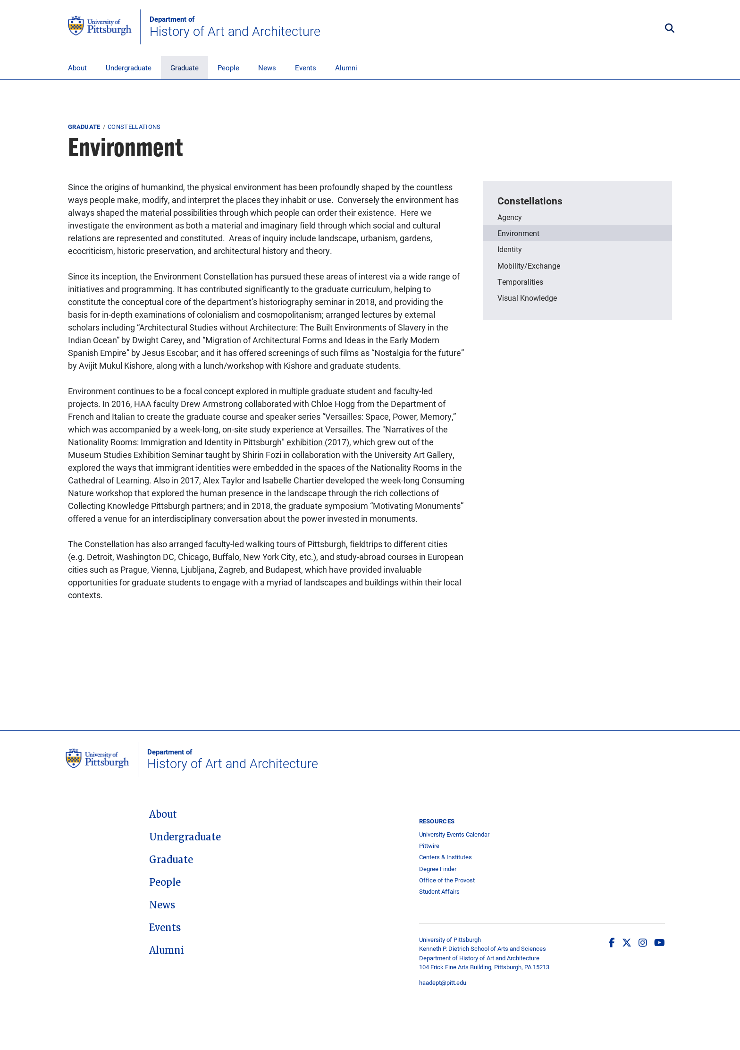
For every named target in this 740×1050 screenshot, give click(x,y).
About (77, 67)
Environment (518, 233)
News (267, 67)
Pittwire (429, 846)
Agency (509, 217)
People (228, 67)
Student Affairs (439, 892)
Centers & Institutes (445, 857)
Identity (509, 249)
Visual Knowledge (527, 298)
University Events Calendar (454, 834)
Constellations (134, 126)
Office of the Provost (447, 880)
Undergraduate (128, 67)
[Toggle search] (669, 28)
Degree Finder (437, 869)
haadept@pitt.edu (442, 982)
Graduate (184, 67)
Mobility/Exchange (528, 266)
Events (305, 67)
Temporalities (520, 282)
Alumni (346, 67)
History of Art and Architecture (235, 27)
